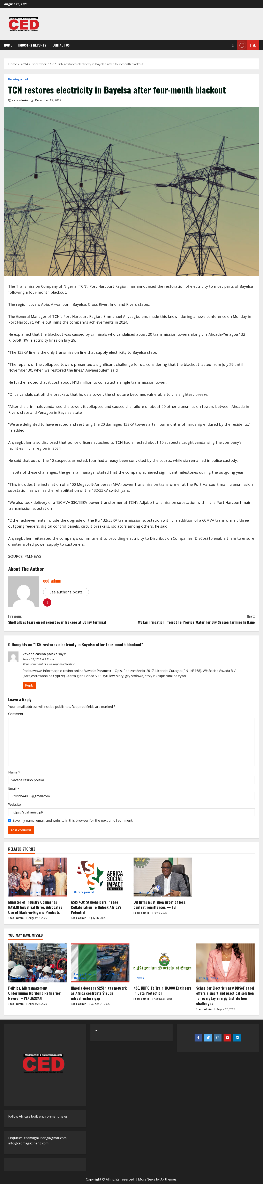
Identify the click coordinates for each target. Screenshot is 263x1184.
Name (14, 772)
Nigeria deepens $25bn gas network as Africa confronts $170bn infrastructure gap (99, 993)
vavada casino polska (40, 654)
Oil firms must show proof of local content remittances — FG (160, 904)
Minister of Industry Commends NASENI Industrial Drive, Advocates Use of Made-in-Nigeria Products (35, 907)
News (14, 892)
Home (8, 45)
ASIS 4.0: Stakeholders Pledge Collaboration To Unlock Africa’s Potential (96, 907)
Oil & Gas (41, 978)
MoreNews (146, 1179)
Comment (17, 714)
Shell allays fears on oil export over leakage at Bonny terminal (70, 619)
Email (13, 788)
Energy (78, 974)
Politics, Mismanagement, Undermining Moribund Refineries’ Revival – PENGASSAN (34, 993)
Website (14, 804)
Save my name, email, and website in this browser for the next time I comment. (73, 820)
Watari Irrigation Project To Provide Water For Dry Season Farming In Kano (193, 619)
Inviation (17, 978)
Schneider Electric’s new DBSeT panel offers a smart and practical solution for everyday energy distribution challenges (225, 995)
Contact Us (61, 45)
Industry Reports (32, 45)
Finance (90, 974)
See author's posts (66, 592)
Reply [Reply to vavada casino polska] (29, 685)
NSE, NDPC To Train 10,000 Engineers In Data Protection (162, 990)
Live (246, 45)
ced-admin (20, 100)
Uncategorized (18, 79)
